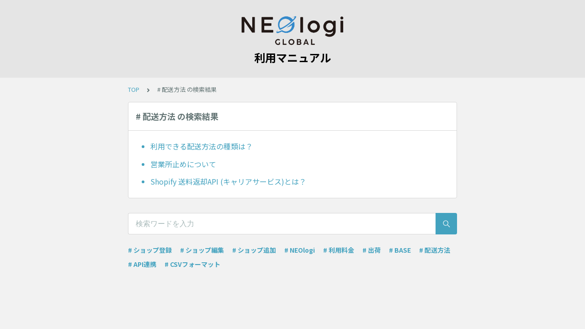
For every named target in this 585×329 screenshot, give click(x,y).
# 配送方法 (434, 250)
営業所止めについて (183, 164)
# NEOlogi (299, 250)
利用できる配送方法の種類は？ (201, 146)
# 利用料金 (338, 250)
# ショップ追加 (254, 250)
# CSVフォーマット (192, 264)
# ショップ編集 (202, 250)
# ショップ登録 (150, 250)
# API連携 (142, 264)
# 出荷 (371, 250)
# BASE (400, 250)
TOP (133, 89)
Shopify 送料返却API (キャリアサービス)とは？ (228, 181)
